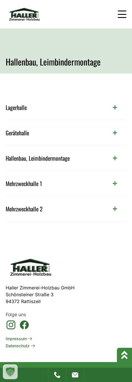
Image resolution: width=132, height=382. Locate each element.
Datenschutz (20, 345)
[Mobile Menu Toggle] (122, 14)
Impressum (19, 338)
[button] (10, 371)
